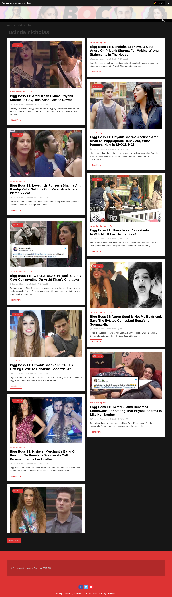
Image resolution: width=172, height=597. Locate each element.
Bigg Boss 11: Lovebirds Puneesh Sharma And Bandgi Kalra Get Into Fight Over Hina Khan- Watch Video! (45, 189)
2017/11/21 (43, 198)
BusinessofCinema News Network (23, 104)
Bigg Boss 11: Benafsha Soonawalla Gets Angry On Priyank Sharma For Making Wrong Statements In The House (124, 50)
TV (31, 92)
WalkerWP (111, 593)
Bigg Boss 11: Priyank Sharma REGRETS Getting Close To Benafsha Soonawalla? (41, 367)
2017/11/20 (123, 329)
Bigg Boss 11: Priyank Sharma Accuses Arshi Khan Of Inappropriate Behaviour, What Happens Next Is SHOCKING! (124, 141)
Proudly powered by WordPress (69, 593)
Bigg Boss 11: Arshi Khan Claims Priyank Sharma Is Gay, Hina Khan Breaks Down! (41, 98)
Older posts (14, 540)
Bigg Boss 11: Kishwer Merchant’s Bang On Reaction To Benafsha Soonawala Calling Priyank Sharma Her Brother (43, 455)
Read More (16, 120)
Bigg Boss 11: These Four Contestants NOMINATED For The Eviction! (119, 232)
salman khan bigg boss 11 (19, 92)
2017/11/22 (43, 104)
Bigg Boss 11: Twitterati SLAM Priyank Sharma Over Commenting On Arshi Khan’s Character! (45, 277)
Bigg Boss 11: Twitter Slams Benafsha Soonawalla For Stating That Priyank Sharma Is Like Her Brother (126, 410)
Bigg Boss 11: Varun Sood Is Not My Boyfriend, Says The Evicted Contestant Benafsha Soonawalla (126, 320)
